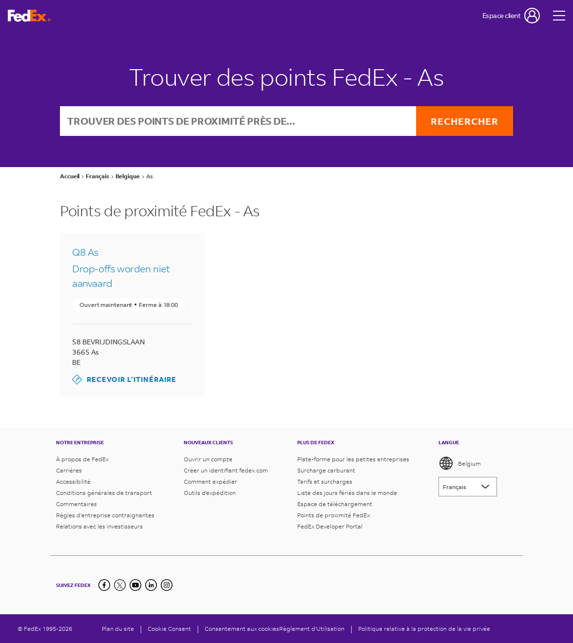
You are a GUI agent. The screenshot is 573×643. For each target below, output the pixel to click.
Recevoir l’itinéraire (124, 379)
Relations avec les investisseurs (99, 526)
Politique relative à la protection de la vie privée (424, 628)
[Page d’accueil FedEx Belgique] (29, 16)
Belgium (460, 463)
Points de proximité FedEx (333, 515)
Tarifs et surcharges (324, 481)
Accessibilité (73, 481)
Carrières (69, 470)
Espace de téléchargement (334, 504)
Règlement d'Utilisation (311, 628)
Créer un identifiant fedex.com (226, 470)
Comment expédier (210, 481)
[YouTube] (135, 585)
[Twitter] (120, 585)
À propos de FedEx (82, 459)
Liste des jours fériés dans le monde (347, 492)
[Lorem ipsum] (468, 486)
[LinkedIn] (151, 585)
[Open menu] (559, 15)
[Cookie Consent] (169, 628)
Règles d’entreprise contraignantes (105, 515)
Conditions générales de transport (104, 492)
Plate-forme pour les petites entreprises (353, 459)
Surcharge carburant (326, 470)
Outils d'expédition (210, 492)
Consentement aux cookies (242, 628)
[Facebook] (104, 585)
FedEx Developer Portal (330, 526)
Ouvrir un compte (208, 459)
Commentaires (76, 504)
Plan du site (118, 628)
